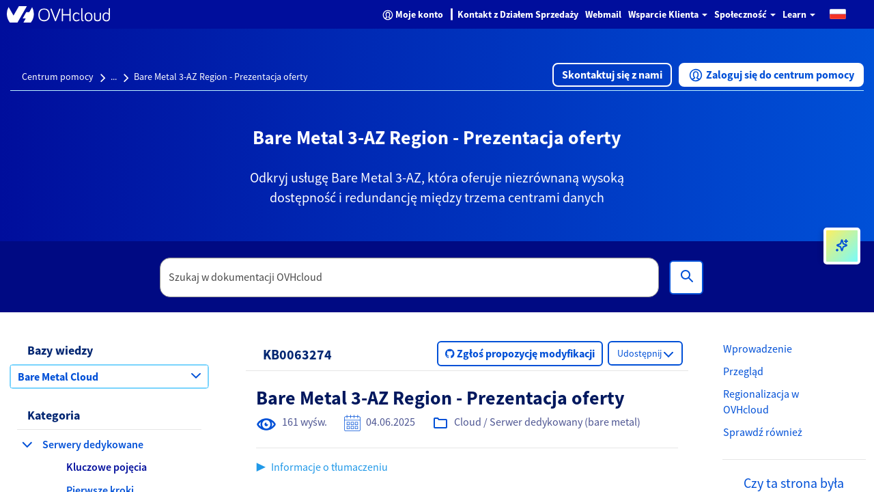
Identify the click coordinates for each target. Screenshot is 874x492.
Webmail (603, 14)
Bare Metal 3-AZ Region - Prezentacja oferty (221, 76)
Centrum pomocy (58, 76)
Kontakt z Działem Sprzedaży (517, 14)
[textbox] (410, 277)
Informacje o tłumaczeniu (329, 467)
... (114, 76)
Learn (799, 14)
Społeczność (745, 14)
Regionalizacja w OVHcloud (761, 401)
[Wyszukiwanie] (686, 277)
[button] (838, 13)
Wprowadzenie (757, 348)
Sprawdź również (762, 432)
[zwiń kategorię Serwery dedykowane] (27, 444)
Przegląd (743, 371)
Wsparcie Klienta (667, 14)
